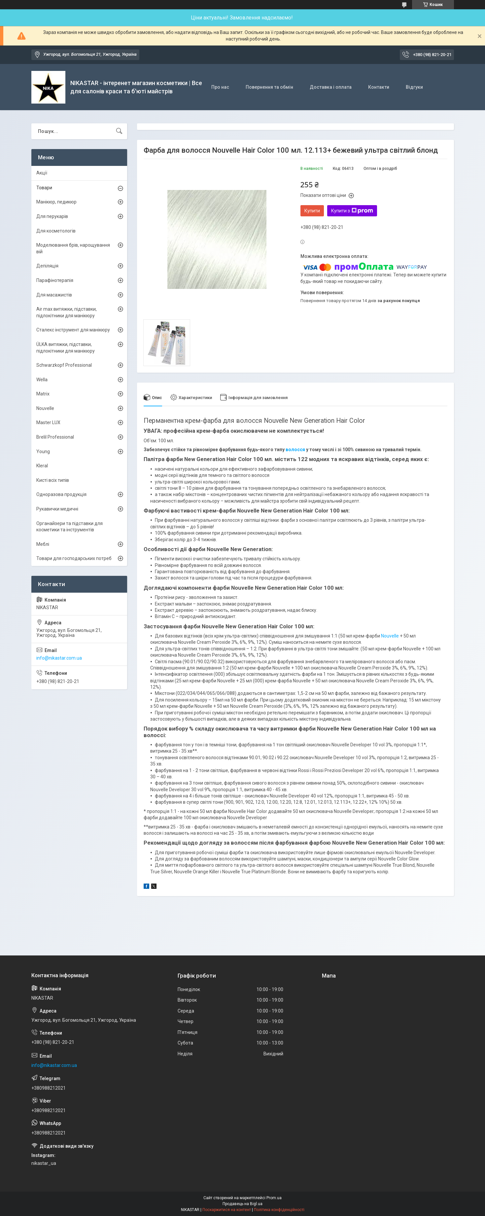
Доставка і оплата (331, 87)
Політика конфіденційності (279, 1209)
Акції (41, 172)
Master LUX (48, 422)
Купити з (352, 211)
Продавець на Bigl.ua (242, 1203)
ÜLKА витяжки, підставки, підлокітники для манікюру (65, 348)
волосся (295, 449)
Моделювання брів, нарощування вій (73, 248)
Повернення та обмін (269, 87)
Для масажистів (54, 294)
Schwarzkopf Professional (64, 365)
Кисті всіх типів (52, 480)
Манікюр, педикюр (56, 201)
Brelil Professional (55, 437)
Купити (312, 210)
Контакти (378, 87)
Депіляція (47, 265)
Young (43, 451)
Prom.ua (274, 1198)
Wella (42, 379)
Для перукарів (52, 216)
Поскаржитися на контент (226, 1209)
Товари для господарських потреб (74, 558)
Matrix (43, 393)
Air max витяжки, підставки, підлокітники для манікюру (66, 312)
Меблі (42, 544)
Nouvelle (390, 636)
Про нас (220, 87)
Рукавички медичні (57, 509)
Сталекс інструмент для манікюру (73, 329)
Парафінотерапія (54, 280)
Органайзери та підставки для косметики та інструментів (69, 527)
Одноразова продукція (61, 494)
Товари (44, 187)
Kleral (42, 465)
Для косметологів (56, 231)
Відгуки (414, 87)
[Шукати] (119, 131)
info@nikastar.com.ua (59, 658)
